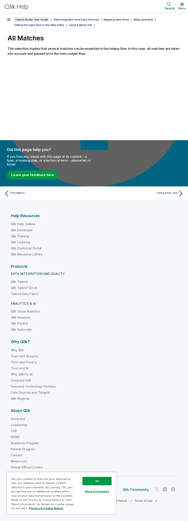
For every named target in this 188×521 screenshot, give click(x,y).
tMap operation (144, 19)
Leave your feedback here (32, 175)
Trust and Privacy (24, 362)
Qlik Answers (20, 317)
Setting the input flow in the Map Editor (39, 25)
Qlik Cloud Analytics (25, 311)
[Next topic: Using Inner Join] (140, 193)
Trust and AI (19, 368)
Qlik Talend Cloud (24, 288)
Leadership (19, 425)
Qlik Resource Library (27, 254)
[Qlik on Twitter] (157, 489)
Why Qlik (17, 350)
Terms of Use (143, 500)
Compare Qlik (21, 380)
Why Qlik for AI (21, 374)
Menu (182, 8)
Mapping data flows (117, 19)
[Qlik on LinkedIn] (165, 489)
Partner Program (23, 449)
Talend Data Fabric (25, 294)
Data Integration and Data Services (76, 19)
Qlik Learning (20, 242)
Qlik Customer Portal (26, 248)
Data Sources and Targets (30, 392)
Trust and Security (24, 356)
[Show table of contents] (8, 19)
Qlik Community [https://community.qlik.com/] (136, 489)
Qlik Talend (19, 282)
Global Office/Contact (27, 467)
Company (18, 419)
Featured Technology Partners (33, 386)
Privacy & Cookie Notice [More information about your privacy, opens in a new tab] (46, 508)
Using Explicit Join (80, 25)
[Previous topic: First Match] (47, 193)
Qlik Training (20, 236)
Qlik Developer (22, 230)
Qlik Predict (19, 323)
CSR (14, 431)
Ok (97, 481)
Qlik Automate (21, 329)
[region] (61, 493)
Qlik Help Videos (23, 224)
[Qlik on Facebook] (173, 489)
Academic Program (25, 443)
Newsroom (19, 461)
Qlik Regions (20, 398)
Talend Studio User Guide (31, 19)
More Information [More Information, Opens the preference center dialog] (97, 491)
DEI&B (15, 437)
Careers (17, 455)
